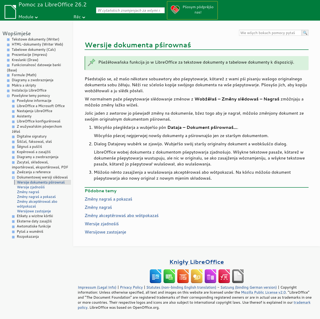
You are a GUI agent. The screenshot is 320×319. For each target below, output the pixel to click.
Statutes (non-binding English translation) (181, 287)
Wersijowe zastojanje (34, 211)
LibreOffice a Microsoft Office (41, 105)
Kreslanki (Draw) (25, 59)
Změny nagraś (28, 191)
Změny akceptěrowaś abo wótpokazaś (37, 204)
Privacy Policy (131, 287)
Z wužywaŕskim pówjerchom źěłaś (37, 129)
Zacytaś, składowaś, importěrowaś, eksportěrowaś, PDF (40, 165)
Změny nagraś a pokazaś (36, 196)
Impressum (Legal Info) (97, 287)
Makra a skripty (24, 85)
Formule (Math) (24, 75)
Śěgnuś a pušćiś (29, 146)
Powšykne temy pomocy (31, 95)
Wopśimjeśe (16, 33)
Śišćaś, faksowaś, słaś (34, 141)
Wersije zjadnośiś (31, 187)
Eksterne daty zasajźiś (34, 221)
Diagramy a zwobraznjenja (32, 80)
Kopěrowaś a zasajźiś (34, 151)
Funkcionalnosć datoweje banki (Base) (34, 67)
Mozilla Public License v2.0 (263, 292)
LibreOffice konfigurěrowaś (38, 121)
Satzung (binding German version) (249, 287)
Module (25, 17)
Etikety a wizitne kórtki (35, 216)
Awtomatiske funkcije (34, 226)
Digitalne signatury (32, 136)
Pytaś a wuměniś (30, 231)
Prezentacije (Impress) (29, 54)
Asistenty (24, 116)
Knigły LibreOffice (196, 262)
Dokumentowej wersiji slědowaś (42, 177)
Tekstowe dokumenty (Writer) (35, 39)
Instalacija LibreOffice (29, 90)
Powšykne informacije (34, 100)
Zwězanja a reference (34, 172)
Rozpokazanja (28, 236)
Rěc (77, 17)
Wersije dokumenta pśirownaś (41, 182)
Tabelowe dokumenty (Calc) (34, 49)
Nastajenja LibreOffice (34, 110)
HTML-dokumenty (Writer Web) (37, 44)
